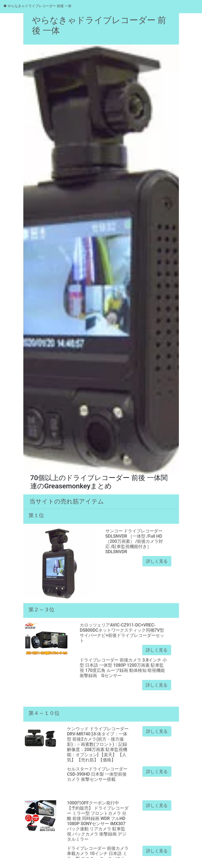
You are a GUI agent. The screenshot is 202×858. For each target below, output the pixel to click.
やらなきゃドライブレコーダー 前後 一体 (37, 6)
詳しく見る (157, 561)
